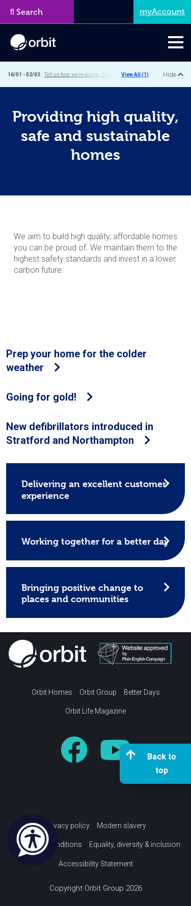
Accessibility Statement (96, 864)
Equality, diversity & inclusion (134, 844)
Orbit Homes (52, 692)
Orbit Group (98, 692)
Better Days (142, 692)
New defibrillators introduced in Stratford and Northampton (79, 433)
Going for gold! (49, 397)
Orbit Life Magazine (95, 711)
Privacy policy (67, 826)
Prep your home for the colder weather (76, 361)
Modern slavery (121, 826)
